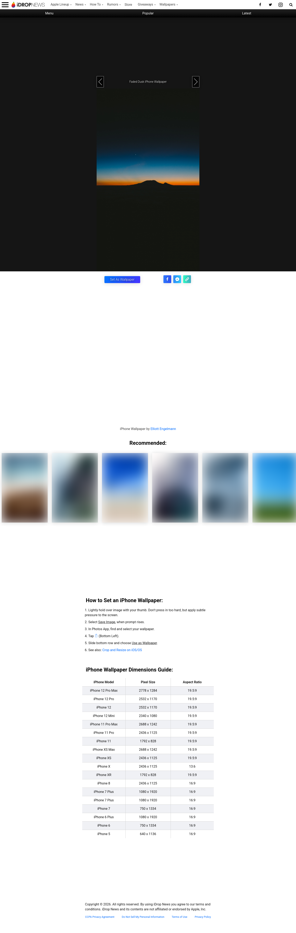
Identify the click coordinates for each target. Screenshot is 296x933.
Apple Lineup (60, 4)
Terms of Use (179, 916)
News (79, 4)
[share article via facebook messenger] (179, 278)
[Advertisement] (148, 46)
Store (128, 5)
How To (95, 4)
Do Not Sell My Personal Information (143, 916)
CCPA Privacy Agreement (99, 916)
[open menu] (5, 4)
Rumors (112, 4)
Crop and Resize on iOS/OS (122, 650)
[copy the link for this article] (188, 278)
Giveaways (145, 4)
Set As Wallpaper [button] (122, 279)
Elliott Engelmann (163, 428)
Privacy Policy (203, 916)
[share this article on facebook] (170, 278)
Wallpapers (167, 4)
